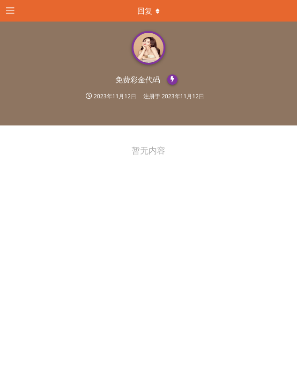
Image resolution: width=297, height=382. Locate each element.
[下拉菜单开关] (148, 11)
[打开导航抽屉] (9, 11)
